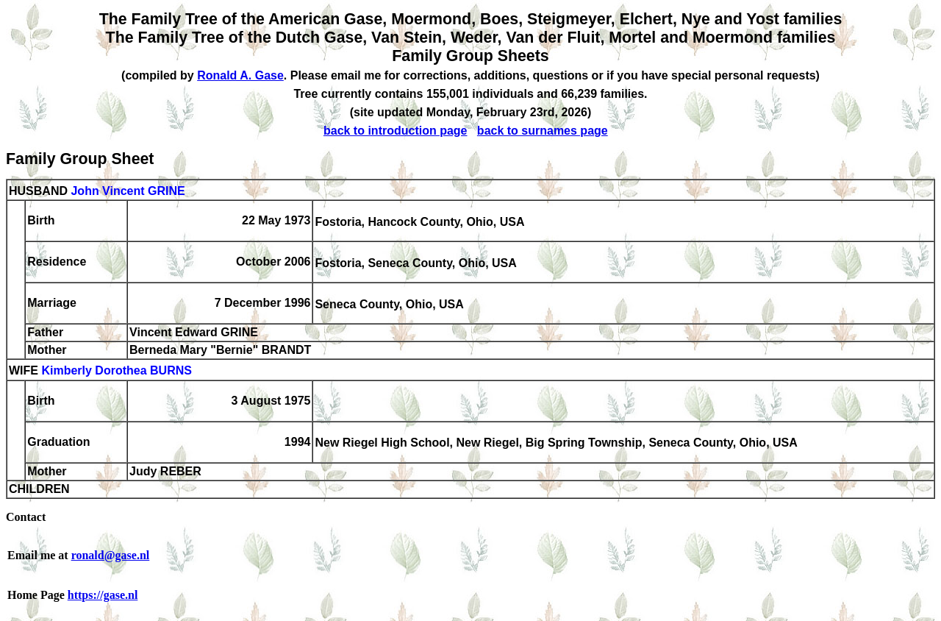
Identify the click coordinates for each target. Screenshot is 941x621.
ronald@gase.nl (110, 555)
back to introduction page (395, 130)
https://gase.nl (103, 595)
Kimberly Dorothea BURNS (116, 371)
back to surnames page (542, 130)
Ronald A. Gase (240, 75)
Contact (26, 517)
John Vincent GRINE (128, 191)
